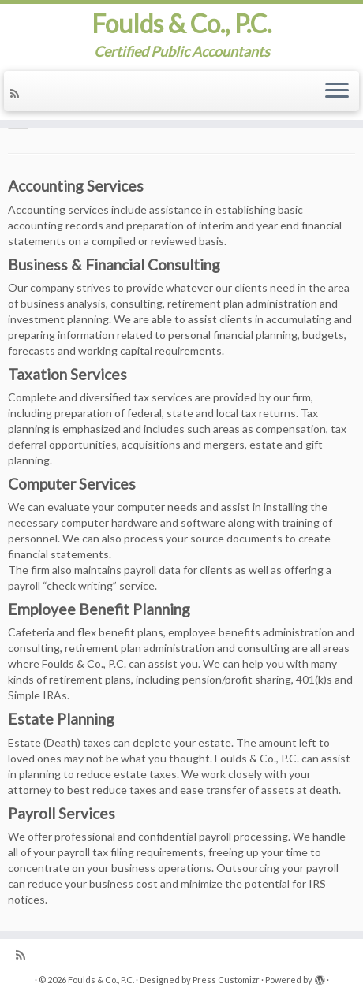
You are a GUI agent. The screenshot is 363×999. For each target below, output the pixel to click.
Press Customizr (226, 980)
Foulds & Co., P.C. (181, 23)
